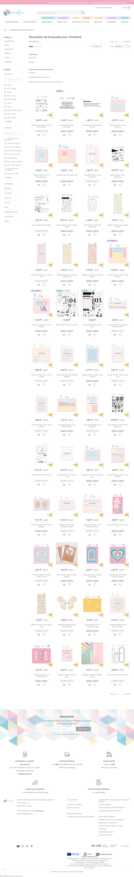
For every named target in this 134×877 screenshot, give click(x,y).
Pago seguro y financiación (108, 823)
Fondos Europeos (105, 804)
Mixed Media (46, 22)
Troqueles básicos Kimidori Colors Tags (92, 575)
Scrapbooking (12, 22)
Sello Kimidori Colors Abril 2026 (67, 325)
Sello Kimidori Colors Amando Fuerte (67, 226)
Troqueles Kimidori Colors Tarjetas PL (92, 425)
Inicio (5, 30)
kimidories (32, 58)
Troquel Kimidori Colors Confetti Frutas (41, 675)
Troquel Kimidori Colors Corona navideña (117, 475)
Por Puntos (98, 18)
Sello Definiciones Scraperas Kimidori (92, 126)
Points (7, 45)
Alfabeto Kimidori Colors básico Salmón (92, 276)
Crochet (125, 22)
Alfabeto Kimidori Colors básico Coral (41, 276)
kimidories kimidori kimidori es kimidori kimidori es (46, 82)
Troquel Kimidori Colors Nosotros (118, 126)
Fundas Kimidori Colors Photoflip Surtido (92, 625)
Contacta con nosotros (74, 804)
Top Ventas (112, 18)
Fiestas (7, 57)
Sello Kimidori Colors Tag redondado (92, 226)
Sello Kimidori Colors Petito (41, 225)
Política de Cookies (105, 835)
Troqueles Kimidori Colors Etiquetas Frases (92, 525)
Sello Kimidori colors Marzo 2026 (92, 325)
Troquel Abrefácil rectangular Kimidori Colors (118, 325)
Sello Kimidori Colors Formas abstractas (118, 425)
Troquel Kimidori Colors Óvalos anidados (41, 525)
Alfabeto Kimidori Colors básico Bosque (117, 226)
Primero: (111, 46)
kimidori (31, 62)
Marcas (86, 18)
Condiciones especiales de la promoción (81, 816)
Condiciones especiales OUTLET (110, 810)
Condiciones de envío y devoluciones (111, 820)
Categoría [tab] (7, 37)
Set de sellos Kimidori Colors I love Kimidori (41, 126)
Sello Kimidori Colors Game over (66, 475)
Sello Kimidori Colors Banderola (117, 176)
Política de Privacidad (106, 832)
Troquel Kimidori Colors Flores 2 (117, 525)
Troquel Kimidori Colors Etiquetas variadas (67, 525)
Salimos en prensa (73, 807)
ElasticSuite (19, 876)
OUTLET (76, 18)
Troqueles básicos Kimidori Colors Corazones (118, 575)
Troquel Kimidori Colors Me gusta (67, 675)
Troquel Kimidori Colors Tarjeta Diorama (117, 276)
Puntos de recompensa (107, 816)
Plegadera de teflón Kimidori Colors (92, 675)
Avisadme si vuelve (41, 131)
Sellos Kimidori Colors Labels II (117, 675)
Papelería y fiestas (80, 22)
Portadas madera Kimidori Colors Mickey (67, 625)
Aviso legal (102, 829)
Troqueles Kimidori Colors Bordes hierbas (67, 425)
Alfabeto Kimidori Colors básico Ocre (41, 625)
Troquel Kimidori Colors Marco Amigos (41, 376)
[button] (44, 135)
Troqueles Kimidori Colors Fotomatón (92, 176)
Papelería (8, 53)
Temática (125, 18)
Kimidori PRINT (30, 22)
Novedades (63, 18)
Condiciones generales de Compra (111, 826)
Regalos (98, 22)
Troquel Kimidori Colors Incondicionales (41, 176)
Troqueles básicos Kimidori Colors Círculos (41, 575)
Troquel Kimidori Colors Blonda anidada (67, 376)
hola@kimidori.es (27, 814)
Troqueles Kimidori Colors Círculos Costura (118, 625)
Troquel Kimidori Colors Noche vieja (92, 475)
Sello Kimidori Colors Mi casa (41, 475)
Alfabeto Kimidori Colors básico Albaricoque (67, 276)
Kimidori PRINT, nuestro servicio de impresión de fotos (114, 800)
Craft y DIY (62, 22)
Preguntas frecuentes (74, 813)
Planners (111, 22)
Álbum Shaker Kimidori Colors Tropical (67, 575)
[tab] (14, 74)
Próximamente (48, 18)
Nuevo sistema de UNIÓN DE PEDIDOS (112, 807)
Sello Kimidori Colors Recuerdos (67, 126)
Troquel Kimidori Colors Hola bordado (41, 325)
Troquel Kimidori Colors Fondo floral (117, 376)
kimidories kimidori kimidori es (39, 77)
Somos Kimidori (72, 800)
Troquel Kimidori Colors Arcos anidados (41, 425)
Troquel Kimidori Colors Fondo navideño (92, 376)
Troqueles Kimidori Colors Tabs (66, 175)
